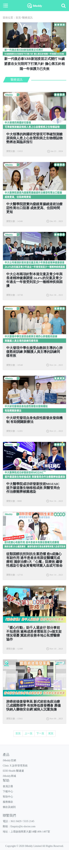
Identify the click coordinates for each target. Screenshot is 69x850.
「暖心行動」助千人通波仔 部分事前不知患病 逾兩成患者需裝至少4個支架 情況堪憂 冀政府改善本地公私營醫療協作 (34, 633)
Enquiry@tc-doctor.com (22, 826)
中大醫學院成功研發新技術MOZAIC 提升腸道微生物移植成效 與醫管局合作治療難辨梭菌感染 (33, 487)
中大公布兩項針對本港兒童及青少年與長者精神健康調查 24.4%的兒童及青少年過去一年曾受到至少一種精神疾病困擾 (34, 280)
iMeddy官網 (9, 760)
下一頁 (40, 733)
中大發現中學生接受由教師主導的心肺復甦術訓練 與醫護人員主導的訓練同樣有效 (34, 351)
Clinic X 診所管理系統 (15, 765)
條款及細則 (9, 807)
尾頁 (50, 733)
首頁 (18, 17)
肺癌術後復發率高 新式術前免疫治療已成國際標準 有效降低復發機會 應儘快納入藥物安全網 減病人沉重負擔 (33, 705)
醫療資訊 (27, 17)
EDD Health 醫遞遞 (13, 770)
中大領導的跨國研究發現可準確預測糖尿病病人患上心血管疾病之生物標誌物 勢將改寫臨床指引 (34, 138)
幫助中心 (8, 796)
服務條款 (8, 801)
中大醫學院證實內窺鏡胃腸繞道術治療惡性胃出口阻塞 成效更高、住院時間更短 (34, 208)
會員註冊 (8, 786)
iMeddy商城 (9, 776)
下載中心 (8, 791)
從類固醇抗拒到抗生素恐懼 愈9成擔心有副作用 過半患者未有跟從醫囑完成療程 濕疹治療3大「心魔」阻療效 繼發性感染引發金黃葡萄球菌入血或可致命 (34, 559)
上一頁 (28, 733)
